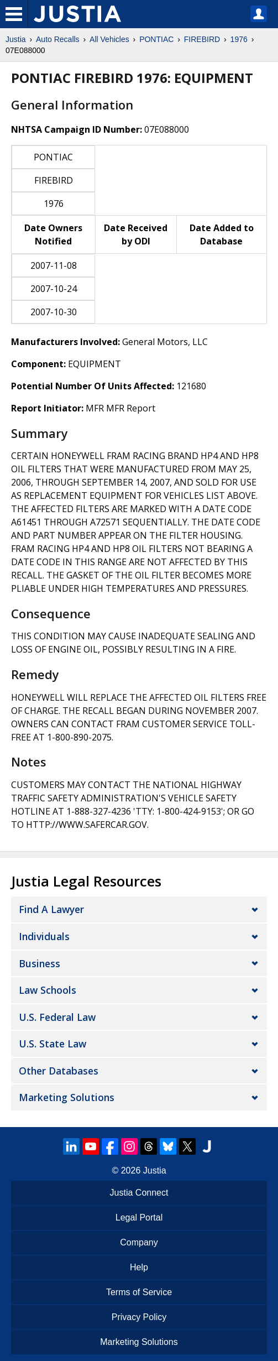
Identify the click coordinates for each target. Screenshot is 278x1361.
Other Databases (58, 1070)
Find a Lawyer (51, 909)
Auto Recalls (58, 39)
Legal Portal (139, 1217)
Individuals (44, 936)
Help (139, 1267)
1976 (239, 39)
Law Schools (47, 990)
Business (39, 963)
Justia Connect (139, 1192)
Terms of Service (139, 1292)
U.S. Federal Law (57, 1017)
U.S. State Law (52, 1043)
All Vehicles (109, 39)
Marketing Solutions (66, 1097)
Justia (16, 39)
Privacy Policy (139, 1317)
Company (139, 1242)
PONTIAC (156, 39)
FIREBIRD (202, 39)
